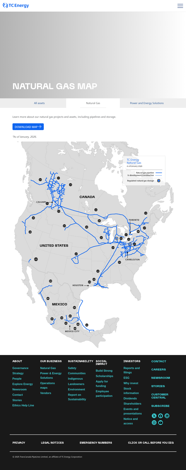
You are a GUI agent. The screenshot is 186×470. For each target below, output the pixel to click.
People (17, 378)
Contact (18, 394)
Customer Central (159, 396)
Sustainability (80, 361)
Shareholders (132, 403)
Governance (20, 368)
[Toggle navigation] (180, 6)
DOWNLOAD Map (25, 127)
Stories (17, 400)
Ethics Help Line (23, 405)
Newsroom (20, 389)
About (17, 361)
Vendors (45, 393)
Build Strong (104, 370)
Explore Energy (23, 384)
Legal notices (52, 443)
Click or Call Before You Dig (151, 443)
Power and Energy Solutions (147, 103)
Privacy (19, 443)
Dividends (130, 398)
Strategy (18, 373)
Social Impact (101, 362)
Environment (76, 389)
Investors (131, 361)
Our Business (51, 361)
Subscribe (160, 406)
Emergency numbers (96, 443)
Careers (158, 369)
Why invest (130, 383)
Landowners (76, 384)
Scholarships (104, 376)
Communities (76, 373)
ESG (126, 377)
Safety (72, 368)
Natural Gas (93, 103)
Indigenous (75, 378)
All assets (39, 103)
